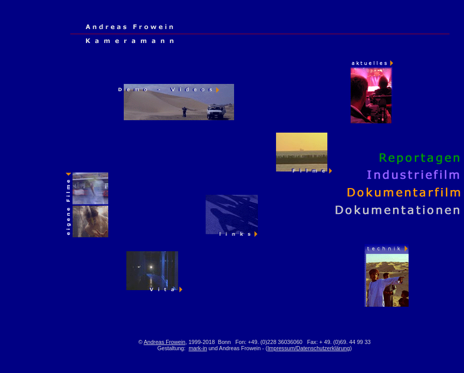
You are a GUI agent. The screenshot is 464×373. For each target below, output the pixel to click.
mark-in (198, 348)
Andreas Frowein (164, 342)
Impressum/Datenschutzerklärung (308, 348)
